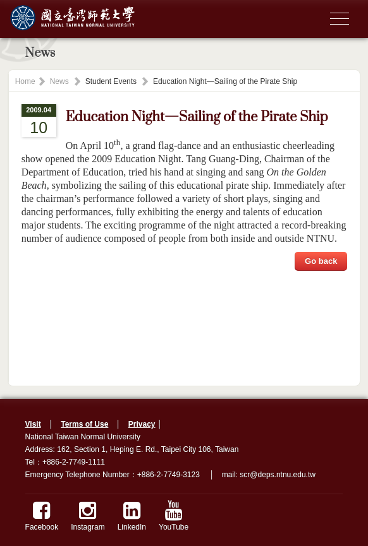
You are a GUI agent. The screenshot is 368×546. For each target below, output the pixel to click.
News (59, 81)
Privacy (142, 424)
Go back (321, 261)
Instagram (87, 516)
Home (25, 81)
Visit (33, 424)
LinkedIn (132, 516)
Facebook (42, 516)
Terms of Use (84, 424)
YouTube (173, 516)
